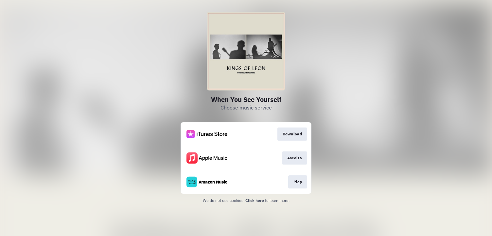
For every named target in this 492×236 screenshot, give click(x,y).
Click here (254, 200)
